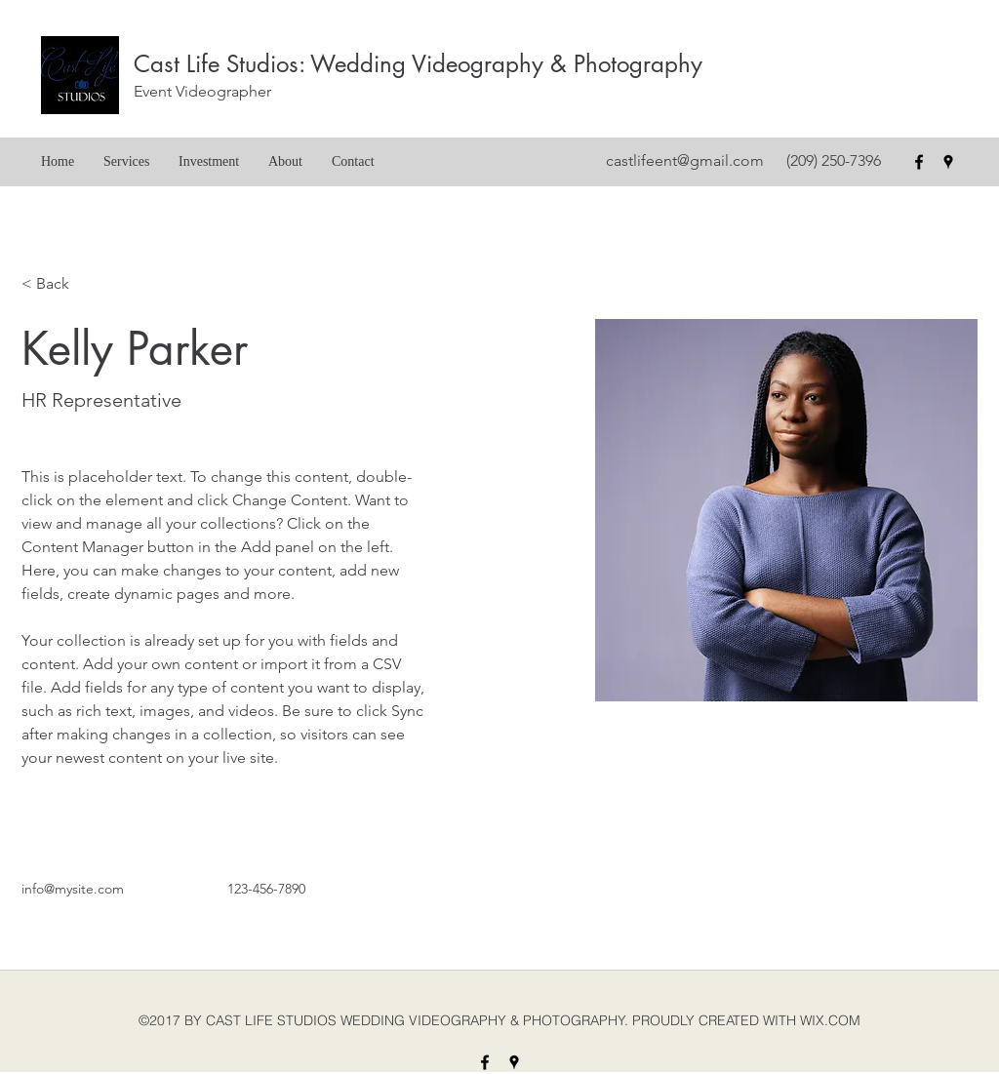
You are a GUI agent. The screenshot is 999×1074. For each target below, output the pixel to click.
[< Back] (60, 284)
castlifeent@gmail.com (685, 160)
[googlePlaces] (948, 162)
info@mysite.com (72, 888)
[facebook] (919, 162)
